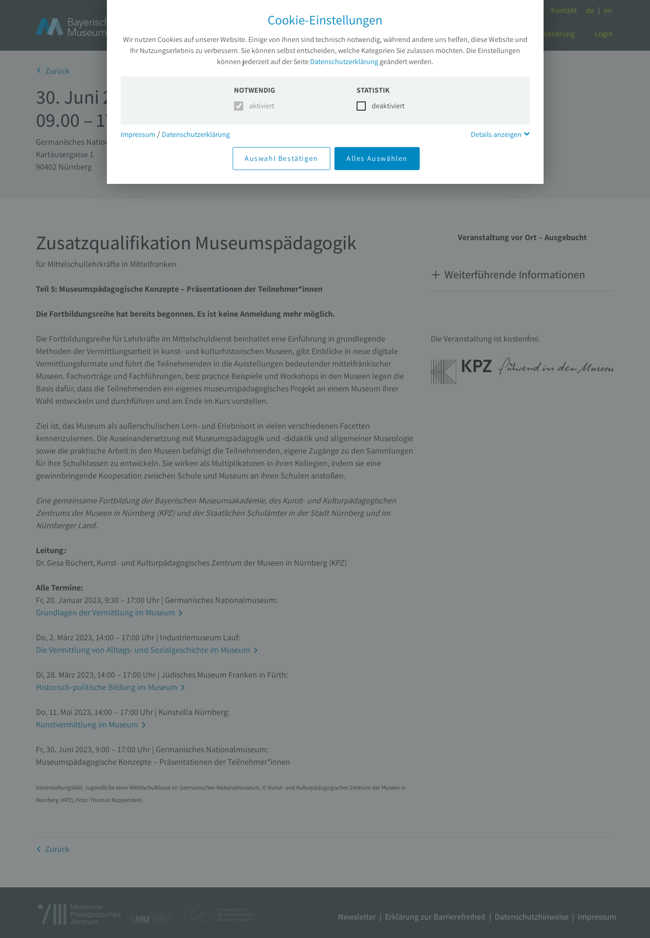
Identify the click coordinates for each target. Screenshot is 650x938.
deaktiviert (382, 106)
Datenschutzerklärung (344, 61)
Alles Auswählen (377, 158)
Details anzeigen (496, 134)
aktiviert (260, 106)
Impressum (138, 134)
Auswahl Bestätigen (281, 158)
